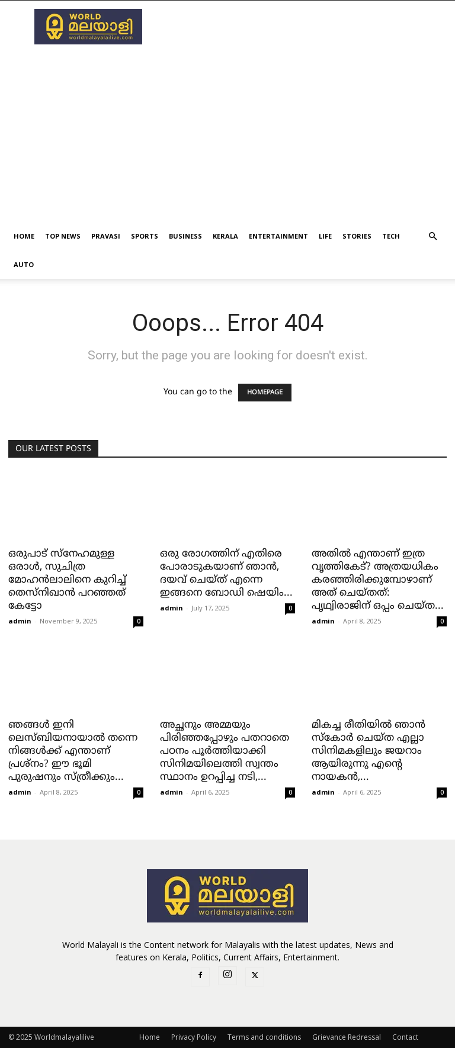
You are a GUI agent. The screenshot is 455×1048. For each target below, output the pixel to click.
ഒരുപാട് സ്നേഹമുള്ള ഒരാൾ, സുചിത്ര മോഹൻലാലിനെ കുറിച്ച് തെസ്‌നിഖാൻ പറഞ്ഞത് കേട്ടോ (67, 580)
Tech (391, 236)
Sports (144, 236)
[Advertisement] (227, 133)
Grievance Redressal (346, 1037)
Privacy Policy (193, 1037)
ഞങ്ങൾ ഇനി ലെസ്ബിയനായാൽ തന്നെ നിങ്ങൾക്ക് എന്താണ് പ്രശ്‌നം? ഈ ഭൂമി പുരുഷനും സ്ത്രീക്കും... (72, 751)
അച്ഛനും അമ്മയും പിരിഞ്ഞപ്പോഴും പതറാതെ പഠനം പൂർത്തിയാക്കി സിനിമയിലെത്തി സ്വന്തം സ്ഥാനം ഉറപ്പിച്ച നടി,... (224, 751)
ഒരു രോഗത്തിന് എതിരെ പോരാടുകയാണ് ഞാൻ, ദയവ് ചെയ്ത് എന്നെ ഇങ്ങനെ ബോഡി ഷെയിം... (226, 574)
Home (24, 236)
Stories (356, 236)
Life (325, 236)
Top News (63, 236)
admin (19, 620)
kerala (225, 236)
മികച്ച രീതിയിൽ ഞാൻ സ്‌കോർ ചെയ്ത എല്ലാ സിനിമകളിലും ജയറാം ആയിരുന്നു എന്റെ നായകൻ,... (368, 751)
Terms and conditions (264, 1037)
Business (185, 236)
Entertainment (278, 236)
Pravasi (105, 236)
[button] (432, 236)
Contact (405, 1037)
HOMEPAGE (265, 392)
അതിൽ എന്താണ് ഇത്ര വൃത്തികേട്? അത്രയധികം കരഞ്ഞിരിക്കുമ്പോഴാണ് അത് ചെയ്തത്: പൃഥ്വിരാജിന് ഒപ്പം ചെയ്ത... (378, 580)
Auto (24, 264)
